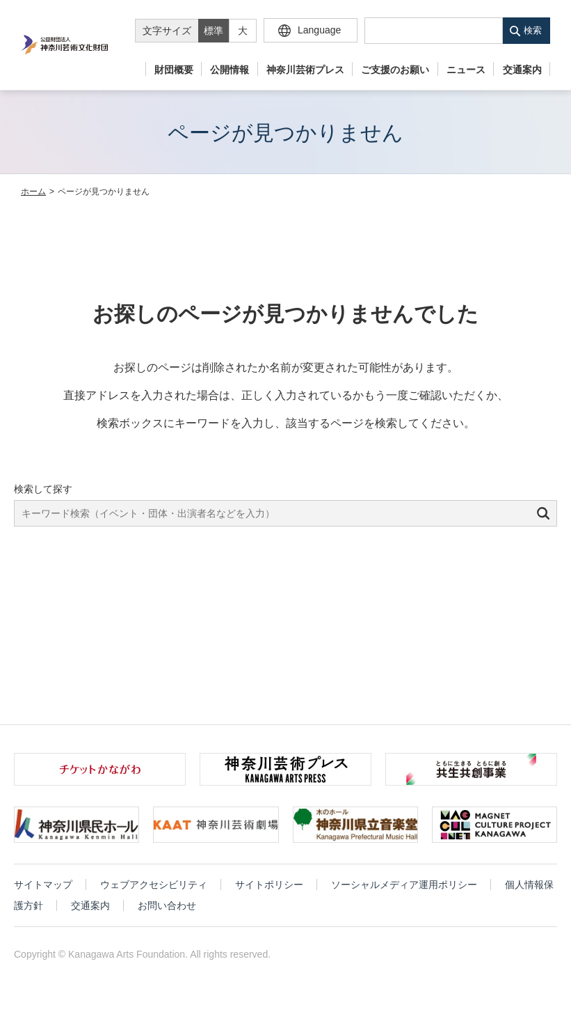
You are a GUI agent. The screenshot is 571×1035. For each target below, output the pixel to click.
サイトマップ (43, 884)
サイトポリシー (269, 884)
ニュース (466, 69)
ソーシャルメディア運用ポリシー (404, 884)
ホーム (33, 191)
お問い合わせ (167, 905)
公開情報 (229, 69)
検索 (533, 30)
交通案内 (522, 69)
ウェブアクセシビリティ (153, 884)
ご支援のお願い (395, 69)
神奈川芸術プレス (305, 69)
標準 (213, 30)
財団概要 (173, 69)
